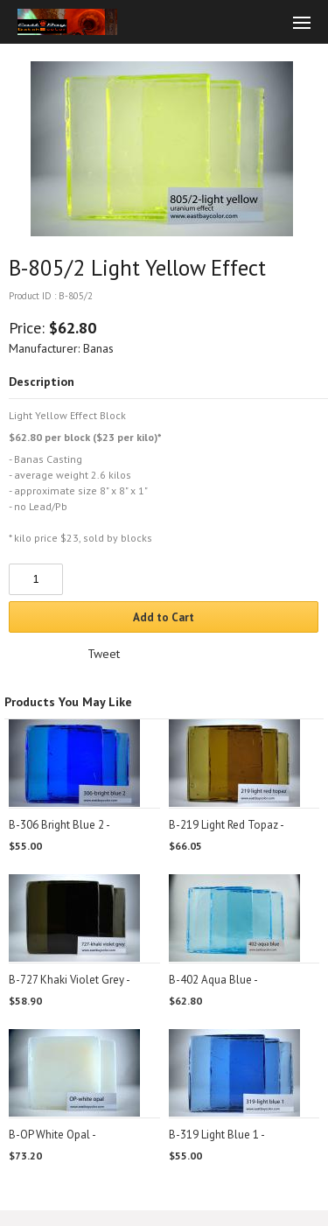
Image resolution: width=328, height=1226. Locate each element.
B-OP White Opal (49, 1134)
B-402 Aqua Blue (210, 979)
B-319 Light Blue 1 (214, 1134)
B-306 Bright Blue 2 (56, 824)
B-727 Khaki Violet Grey (66, 979)
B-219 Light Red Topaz (223, 824)
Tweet (103, 654)
